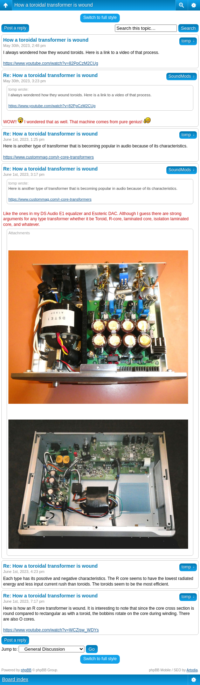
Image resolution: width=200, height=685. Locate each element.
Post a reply (15, 28)
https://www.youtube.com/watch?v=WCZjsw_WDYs (51, 630)
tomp (188, 41)
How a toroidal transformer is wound (53, 5)
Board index (15, 679)
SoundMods (181, 76)
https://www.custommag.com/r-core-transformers (48, 157)
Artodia (192, 670)
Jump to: (9, 649)
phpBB (26, 670)
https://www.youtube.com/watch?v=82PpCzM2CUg (50, 63)
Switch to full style (100, 17)
